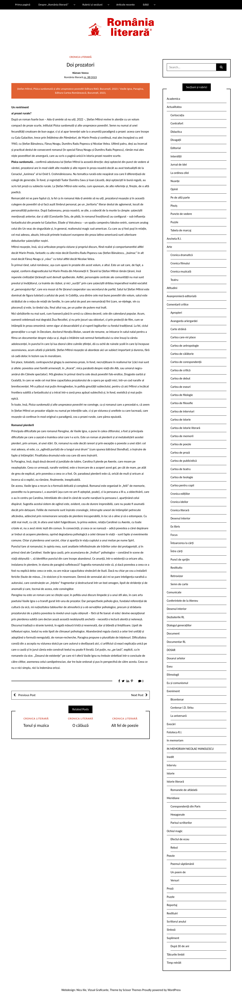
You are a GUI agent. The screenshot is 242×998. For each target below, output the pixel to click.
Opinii (174, 189)
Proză (170, 888)
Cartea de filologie (182, 395)
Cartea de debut (180, 378)
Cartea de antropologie (185, 345)
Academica (173, 99)
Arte (169, 247)
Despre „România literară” (53, 4)
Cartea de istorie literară (185, 428)
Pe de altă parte (180, 197)
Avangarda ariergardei (184, 321)
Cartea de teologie (182, 477)
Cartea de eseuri (181, 387)
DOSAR (171, 650)
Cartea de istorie (181, 419)
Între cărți (177, 551)
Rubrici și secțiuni (92, 4)
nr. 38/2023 (90, 77)
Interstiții (176, 156)
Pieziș (174, 205)
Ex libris (175, 526)
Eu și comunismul (177, 683)
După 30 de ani (180, 946)
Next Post (137, 695)
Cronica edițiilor (180, 493)
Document (173, 633)
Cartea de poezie (181, 444)
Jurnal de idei (179, 164)
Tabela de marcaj (181, 230)
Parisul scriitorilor (181, 822)
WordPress (174, 990)
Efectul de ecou (180, 839)
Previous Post (27, 695)
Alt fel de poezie (124, 725)
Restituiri (172, 913)
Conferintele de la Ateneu (182, 600)
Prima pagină (22, 4)
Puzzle (174, 222)
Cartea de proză (180, 452)
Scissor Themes (132, 990)
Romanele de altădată (184, 790)
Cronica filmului (180, 263)
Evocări (171, 724)
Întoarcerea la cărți (182, 543)
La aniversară (179, 716)
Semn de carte (179, 584)
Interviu (171, 765)
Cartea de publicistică (184, 460)
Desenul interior (180, 518)
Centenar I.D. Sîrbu (182, 707)
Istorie (171, 773)
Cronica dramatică (182, 255)
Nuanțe (175, 181)
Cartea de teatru (181, 469)
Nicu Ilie (81, 990)
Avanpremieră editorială (181, 296)
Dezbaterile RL (175, 617)
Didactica (176, 131)
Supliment (173, 938)
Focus (174, 535)
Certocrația (177, 115)
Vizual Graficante (98, 990)
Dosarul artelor (176, 658)
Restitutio (176, 567)
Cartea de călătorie (182, 354)
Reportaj (172, 905)
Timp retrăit (174, 962)
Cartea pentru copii (182, 485)
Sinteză (171, 929)
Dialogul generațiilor (179, 625)
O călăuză (80, 725)
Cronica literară (80, 57)
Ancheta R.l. (174, 238)
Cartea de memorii (182, 436)
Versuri (175, 880)
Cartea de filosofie (182, 403)
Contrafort (177, 123)
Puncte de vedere (181, 214)
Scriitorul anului (176, 921)
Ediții (146, 4)
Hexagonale (178, 814)
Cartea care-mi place (183, 337)
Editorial (176, 148)
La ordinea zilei (180, 173)
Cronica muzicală (181, 271)
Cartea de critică (180, 370)
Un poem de (178, 872)
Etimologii (173, 674)
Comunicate (174, 592)
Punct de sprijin (180, 559)
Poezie (171, 855)
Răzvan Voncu (80, 73)
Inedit (170, 757)
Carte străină (178, 329)
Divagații (176, 140)
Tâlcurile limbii (175, 954)
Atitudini (172, 288)
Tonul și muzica (36, 725)
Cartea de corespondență (186, 362)
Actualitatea (174, 107)
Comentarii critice (177, 304)
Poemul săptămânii (182, 864)
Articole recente (125, 4)
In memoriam (175, 740)
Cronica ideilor (179, 502)
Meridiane (173, 798)
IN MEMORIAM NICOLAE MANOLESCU (190, 749)
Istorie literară (175, 781)
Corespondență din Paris (185, 806)
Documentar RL (176, 642)
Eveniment (173, 691)
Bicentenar (177, 699)
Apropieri (176, 312)
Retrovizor (177, 576)
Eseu (169, 666)
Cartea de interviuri (182, 411)
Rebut (174, 847)
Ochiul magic (175, 831)
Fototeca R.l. (174, 732)
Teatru (174, 280)
